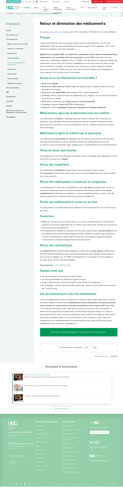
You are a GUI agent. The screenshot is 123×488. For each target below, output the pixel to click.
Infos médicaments (71, 8)
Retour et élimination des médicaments (16, 65)
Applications (39, 455)
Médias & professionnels (46, 423)
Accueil (36, 7)
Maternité (65, 445)
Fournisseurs (39, 471)
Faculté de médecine (97, 449)
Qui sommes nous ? (46, 9)
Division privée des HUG (99, 462)
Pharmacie (27, 8)
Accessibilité (32, 485)
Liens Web (104, 8)
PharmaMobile (11, 118)
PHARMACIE (10, 15)
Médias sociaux (40, 451)
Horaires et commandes (16, 50)
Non (95, 348)
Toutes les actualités (61, 410)
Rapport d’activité (41, 467)
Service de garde (13, 59)
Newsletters (39, 431)
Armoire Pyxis (12, 54)
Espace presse (40, 427)
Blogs (37, 447)
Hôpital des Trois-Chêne (70, 453)
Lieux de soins (68, 423)
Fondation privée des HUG (99, 429)
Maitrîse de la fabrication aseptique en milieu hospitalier (16, 113)
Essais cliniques (13, 80)
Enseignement (93, 7)
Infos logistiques (58, 8)
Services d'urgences (69, 427)
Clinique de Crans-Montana (71, 473)
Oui (87, 348)
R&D (82, 7)
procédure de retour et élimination (56, 33)
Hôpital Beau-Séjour (69, 449)
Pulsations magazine (42, 435)
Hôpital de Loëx (67, 457)
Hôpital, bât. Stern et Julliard (72, 431)
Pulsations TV (40, 439)
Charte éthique (59, 486)
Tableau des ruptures (15, 84)
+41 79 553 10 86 (62, 266)
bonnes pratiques (69, 333)
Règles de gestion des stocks (18, 45)
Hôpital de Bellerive (68, 461)
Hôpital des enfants (69, 435)
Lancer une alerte (93, 486)
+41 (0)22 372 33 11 (17, 457)
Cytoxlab (114, 7)
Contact (13, 463)
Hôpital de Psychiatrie (69, 465)
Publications (39, 463)
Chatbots (38, 459)
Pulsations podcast (42, 443)
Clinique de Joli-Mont (69, 469)
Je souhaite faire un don (99, 433)
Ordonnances (12, 75)
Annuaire (48, 486)
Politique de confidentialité (75, 486)
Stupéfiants (12, 70)
